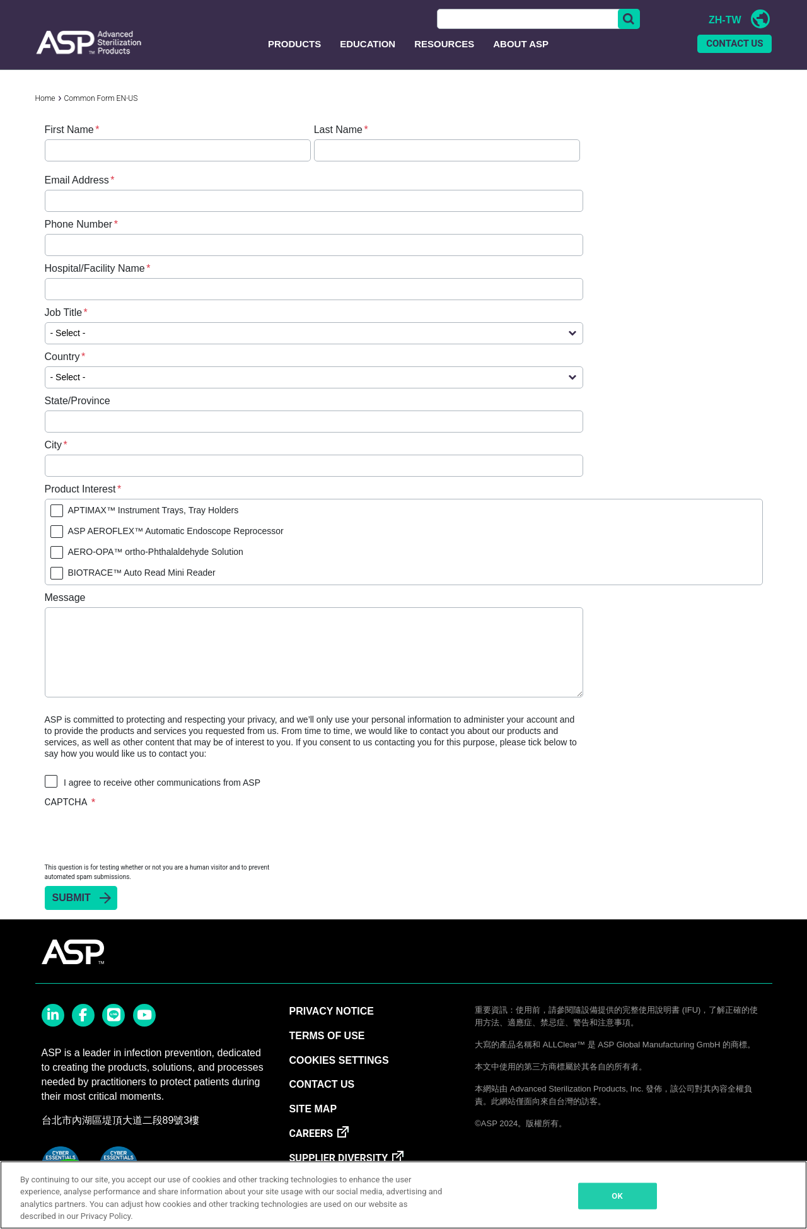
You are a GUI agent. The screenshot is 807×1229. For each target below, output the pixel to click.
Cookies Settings (338, 1076)
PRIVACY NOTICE (331, 1027)
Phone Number (79, 239)
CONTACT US (734, 59)
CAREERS (311, 1149)
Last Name (338, 144)
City (53, 460)
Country (62, 371)
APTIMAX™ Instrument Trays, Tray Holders (153, 525)
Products (294, 59)
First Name (69, 144)
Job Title (64, 327)
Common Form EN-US (101, 113)
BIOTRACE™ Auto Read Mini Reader (142, 588)
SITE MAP (313, 1124)
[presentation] (140, 850)
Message (65, 612)
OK (617, 1196)
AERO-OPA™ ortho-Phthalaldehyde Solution (155, 567)
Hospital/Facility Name (95, 283)
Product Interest (80, 504)
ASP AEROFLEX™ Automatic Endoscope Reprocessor (176, 546)
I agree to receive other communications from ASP (162, 798)
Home (45, 113)
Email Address (77, 195)
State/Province (77, 416)
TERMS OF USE (326, 1051)
